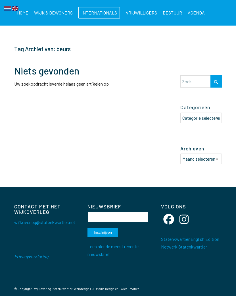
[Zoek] (43, 38)
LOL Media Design (102, 287)
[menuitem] (22, 13)
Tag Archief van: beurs (42, 48)
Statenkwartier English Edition (190, 238)
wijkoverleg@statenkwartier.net (44, 221)
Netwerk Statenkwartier (184, 245)
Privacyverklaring (31, 255)
